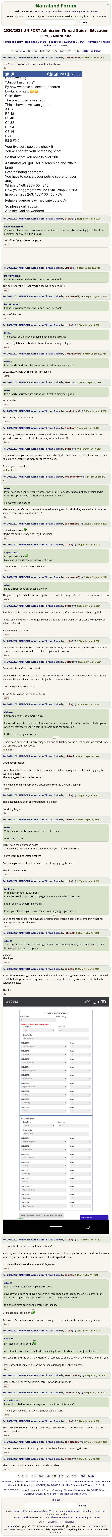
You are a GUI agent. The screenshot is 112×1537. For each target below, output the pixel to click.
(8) (65, 1521)
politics (18, 1510)
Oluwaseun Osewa (51, 1526)
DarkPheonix (72, 57)
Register (39, 11)
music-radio (46, 1517)
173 (62, 50)
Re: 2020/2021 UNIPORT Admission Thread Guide (32, 57)
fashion (56, 1514)
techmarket (94, 1517)
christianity (17, 1517)
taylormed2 (72, 296)
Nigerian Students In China (73, 1493)
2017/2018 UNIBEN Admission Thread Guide (84, 1481)
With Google (61, 11)
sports (48, 1514)
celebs (26, 1517)
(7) (63, 1521)
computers (86, 1510)
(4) (54, 1521)
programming (81, 1517)
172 (55, 50)
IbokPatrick (72, 411)
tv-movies (35, 1517)
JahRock (70, 756)
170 (42, 50)
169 (35, 50)
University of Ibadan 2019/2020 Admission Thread (29, 1481)
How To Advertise (94, 1526)
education (64, 1510)
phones (97, 1510)
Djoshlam (70, 428)
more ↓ (56, 738)
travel (104, 1510)
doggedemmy (73, 476)
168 (28, 50)
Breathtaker (72, 1375)
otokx (68, 218)
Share (6, 68)
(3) (51, 1521)
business (30, 1510)
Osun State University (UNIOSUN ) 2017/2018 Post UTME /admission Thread (50, 1485)
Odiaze (69, 661)
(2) (24, 1510)
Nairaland (11, 1526)
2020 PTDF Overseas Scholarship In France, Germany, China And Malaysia (44, 1490)
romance (76, 1510)
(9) (68, 1521)
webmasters (68, 1517)
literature (56, 1517)
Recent (86, 11)
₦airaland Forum (56, 5)
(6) (60, 1521)
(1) (46, 1521)
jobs (46, 1510)
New (95, 11)
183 (77, 50)
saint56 (69, 968)
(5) (57, 1521)
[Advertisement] (56, 256)
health (63, 1514)
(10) (72, 1521)
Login (49, 11)
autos (38, 1510)
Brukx (68, 267)
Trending (75, 11)
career (55, 1510)
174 (68, 50)
